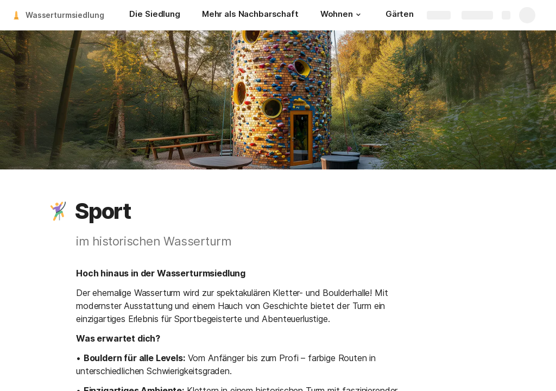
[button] (358, 14)
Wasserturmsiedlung (65, 15)
